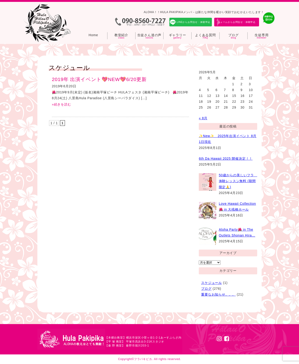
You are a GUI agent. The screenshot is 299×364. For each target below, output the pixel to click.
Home (93, 35)
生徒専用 (261, 35)
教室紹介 (121, 35)
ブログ (233, 35)
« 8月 (203, 118)
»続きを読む (61, 104)
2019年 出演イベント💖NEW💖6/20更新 (99, 79)
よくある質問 (205, 35)
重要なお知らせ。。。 (218, 294)
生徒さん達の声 (149, 35)
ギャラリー (177, 35)
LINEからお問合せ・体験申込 (193, 22)
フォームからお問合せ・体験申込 (237, 22)
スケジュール (211, 283)
